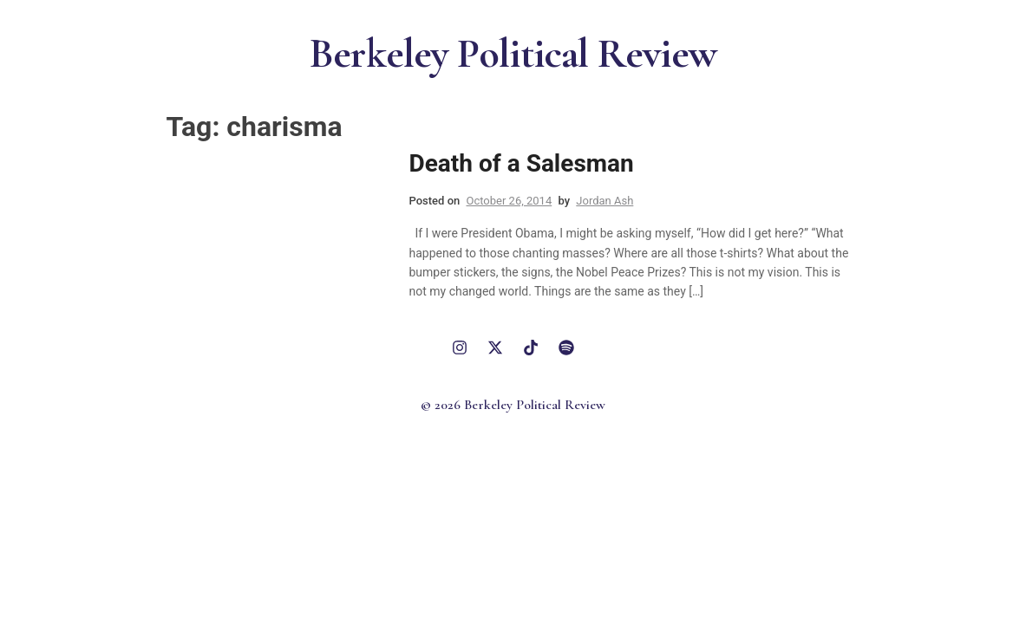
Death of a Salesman (521, 163)
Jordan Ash (604, 200)
